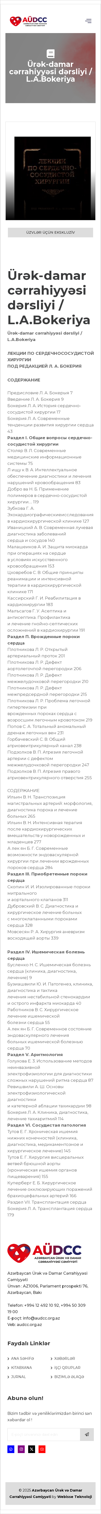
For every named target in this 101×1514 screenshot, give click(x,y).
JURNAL (18, 1377)
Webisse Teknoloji (74, 1497)
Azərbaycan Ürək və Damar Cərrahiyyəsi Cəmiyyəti (47, 1276)
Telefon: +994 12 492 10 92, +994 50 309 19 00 (46, 1308)
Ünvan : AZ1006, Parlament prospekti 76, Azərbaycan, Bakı (47, 1289)
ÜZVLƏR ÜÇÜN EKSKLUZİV (50, 232)
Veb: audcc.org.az (24, 1324)
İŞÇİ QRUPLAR (67, 1367)
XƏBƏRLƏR (64, 1358)
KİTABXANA (21, 1367)
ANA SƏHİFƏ (22, 1358)
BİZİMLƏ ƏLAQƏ (69, 1377)
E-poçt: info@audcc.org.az (33, 1318)
